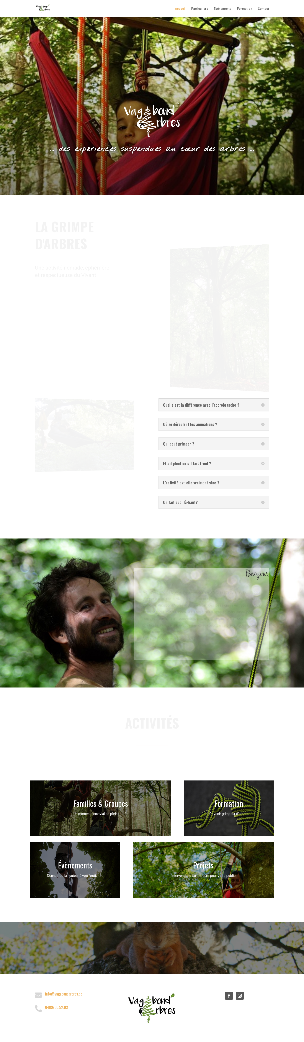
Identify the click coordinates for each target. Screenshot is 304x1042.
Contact (263, 8)
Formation (244, 8)
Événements (222, 8)
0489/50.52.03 (56, 1007)
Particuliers (199, 8)
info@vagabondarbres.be (63, 994)
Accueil (180, 8)
